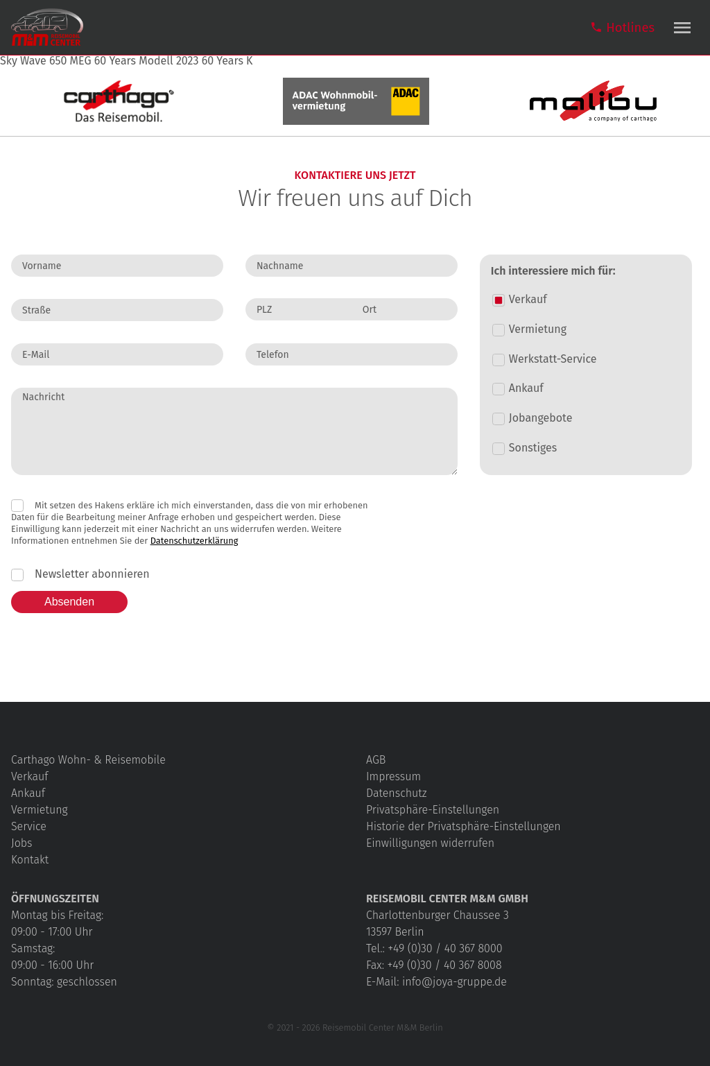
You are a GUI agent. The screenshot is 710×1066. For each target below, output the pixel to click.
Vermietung (39, 809)
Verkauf (29, 776)
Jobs (22, 843)
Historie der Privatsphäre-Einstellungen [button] (463, 826)
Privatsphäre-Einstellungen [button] (432, 809)
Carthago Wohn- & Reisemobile (88, 759)
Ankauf (28, 793)
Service (28, 826)
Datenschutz (396, 793)
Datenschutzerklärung (194, 540)
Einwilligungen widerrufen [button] (430, 843)
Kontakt (30, 859)
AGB (376, 759)
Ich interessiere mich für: (553, 271)
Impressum (393, 776)
